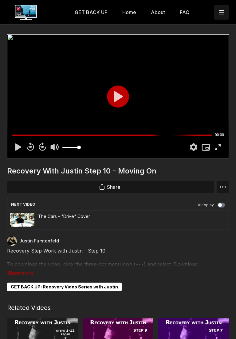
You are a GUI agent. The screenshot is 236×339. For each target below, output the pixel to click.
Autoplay (211, 205)
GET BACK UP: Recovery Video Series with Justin (64, 278)
